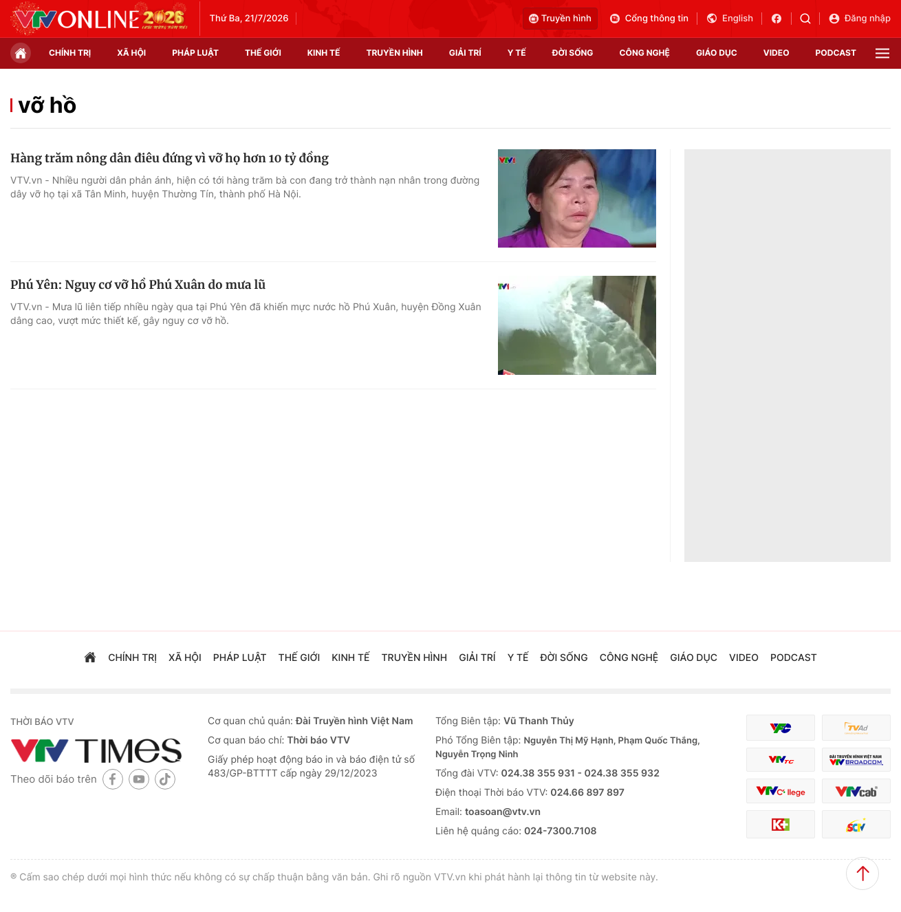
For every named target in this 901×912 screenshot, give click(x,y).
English (729, 18)
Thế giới (263, 52)
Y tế (517, 52)
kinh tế (323, 52)
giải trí (465, 52)
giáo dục (716, 52)
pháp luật (195, 52)
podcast (836, 52)
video (776, 52)
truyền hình (394, 52)
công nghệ (645, 52)
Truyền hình (560, 18)
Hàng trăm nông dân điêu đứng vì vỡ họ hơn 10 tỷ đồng (169, 158)
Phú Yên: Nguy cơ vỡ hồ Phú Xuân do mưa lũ (137, 284)
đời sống (573, 52)
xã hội (131, 52)
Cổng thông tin (648, 18)
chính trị (70, 52)
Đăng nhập (859, 18)
